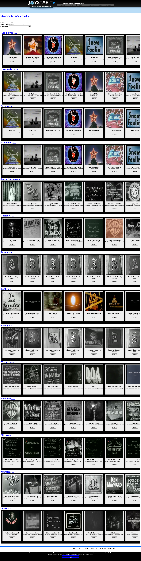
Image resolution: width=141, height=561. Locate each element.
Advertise (93, 548)
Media (72, 6)
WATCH (12, 61)
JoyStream (102, 548)
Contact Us (111, 548)
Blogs (100, 6)
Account (91, 6)
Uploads (109, 6)
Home (74, 548)
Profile (81, 6)
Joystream (62, 6)
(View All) (16, 69)
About (80, 548)
